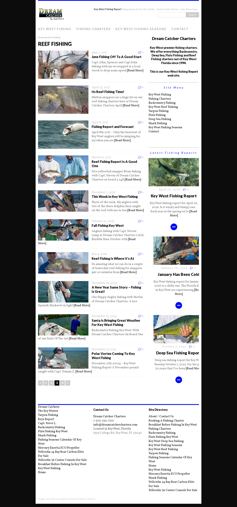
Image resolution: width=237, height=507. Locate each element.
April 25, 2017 (101, 88)
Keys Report (46, 419)
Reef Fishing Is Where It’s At (113, 258)
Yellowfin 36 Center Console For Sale (62, 460)
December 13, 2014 (104, 316)
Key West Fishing (55, 29)
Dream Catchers (48, 407)
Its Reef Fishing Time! (108, 92)
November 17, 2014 (104, 349)
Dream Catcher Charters (109, 417)
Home (42, 472)
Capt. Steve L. (47, 423)
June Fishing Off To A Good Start (116, 57)
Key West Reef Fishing (163, 107)
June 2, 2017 (99, 53)
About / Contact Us (161, 417)
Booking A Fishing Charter (166, 421)
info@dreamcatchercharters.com (115, 425)
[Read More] (135, 71)
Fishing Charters (93, 29)
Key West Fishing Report (174, 195)
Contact (180, 29)
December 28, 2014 (104, 283)
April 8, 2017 (100, 122)
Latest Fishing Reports (173, 152)
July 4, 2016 (99, 254)
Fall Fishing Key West (108, 225)
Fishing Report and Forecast (113, 127)
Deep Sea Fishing (160, 119)
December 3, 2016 (103, 192)
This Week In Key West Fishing (115, 196)
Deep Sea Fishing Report (178, 352)
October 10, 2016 (103, 221)
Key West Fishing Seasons (140, 29)
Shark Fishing (158, 123)
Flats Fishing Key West (53, 431)
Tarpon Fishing (159, 111)
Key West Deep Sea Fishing (166, 441)
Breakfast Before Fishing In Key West (62, 464)
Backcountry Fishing (162, 103)
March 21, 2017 (101, 157)
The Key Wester (48, 411)
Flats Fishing (157, 115)
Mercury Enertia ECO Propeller (58, 448)
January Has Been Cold (178, 274)
